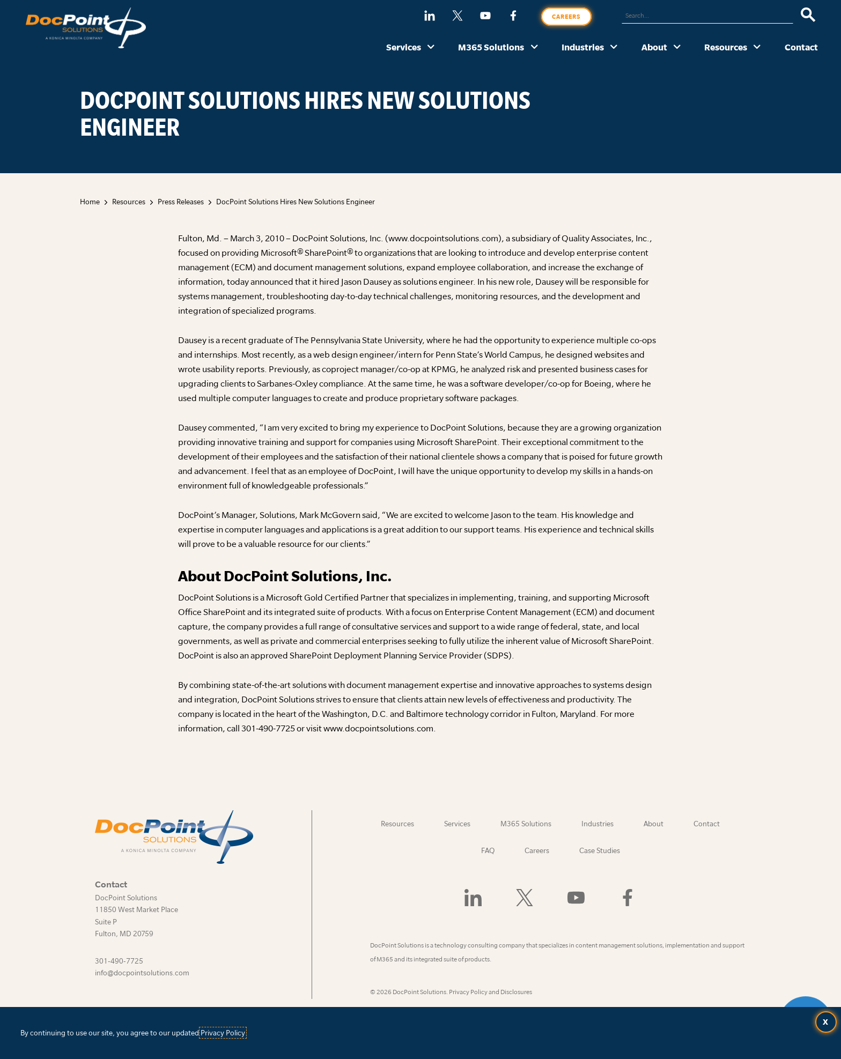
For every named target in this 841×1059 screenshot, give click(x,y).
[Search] (808, 16)
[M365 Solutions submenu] (534, 47)
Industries (583, 47)
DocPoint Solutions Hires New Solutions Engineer (295, 201)
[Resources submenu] (757, 47)
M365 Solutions (491, 47)
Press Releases (181, 201)
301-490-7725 (119, 961)
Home (90, 201)
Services (403, 47)
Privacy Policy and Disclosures (490, 991)
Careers (566, 16)
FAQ (488, 850)
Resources (725, 47)
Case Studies (599, 850)
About (654, 47)
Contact (801, 47)
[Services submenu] (430, 47)
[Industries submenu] (613, 47)
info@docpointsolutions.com (142, 972)
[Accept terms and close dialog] (826, 1022)
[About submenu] (677, 47)
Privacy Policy (223, 1032)
